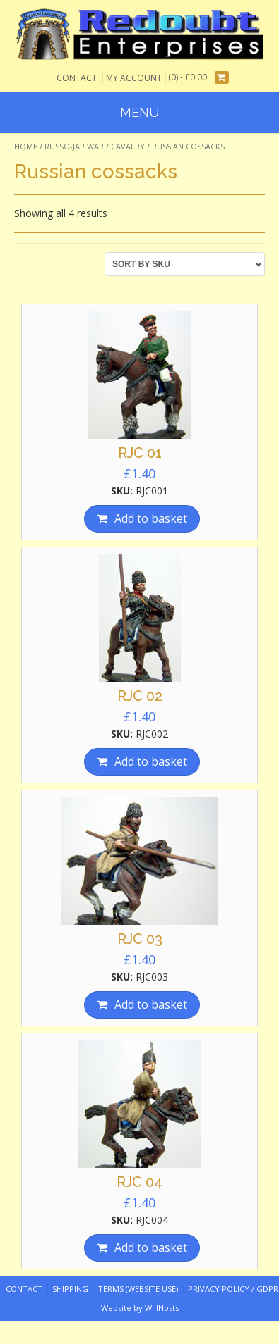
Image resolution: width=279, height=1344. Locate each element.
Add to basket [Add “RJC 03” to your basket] (150, 1004)
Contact (77, 78)
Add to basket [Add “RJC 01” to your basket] (150, 518)
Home (25, 146)
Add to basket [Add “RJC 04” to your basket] (150, 1247)
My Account (134, 78)
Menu (139, 112)
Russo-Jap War (74, 146)
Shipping (70, 1288)
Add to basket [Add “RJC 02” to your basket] (150, 761)
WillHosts (162, 1307)
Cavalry (128, 146)
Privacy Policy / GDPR (233, 1288)
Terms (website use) (138, 1288)
